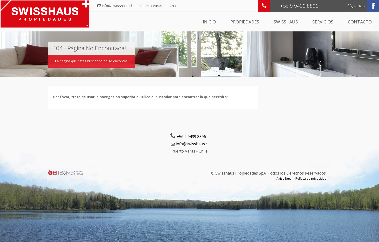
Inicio (209, 22)
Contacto (360, 22)
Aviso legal (284, 178)
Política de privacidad (311, 178)
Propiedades (244, 22)
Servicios (322, 22)
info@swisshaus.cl (117, 5)
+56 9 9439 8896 (191, 136)
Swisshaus (286, 22)
